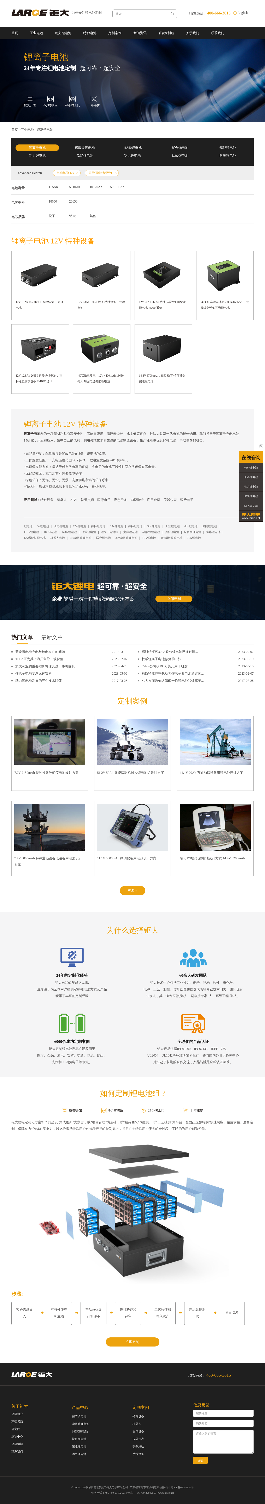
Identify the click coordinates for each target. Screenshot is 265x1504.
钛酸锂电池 (180, 155)
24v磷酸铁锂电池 (80, 537)
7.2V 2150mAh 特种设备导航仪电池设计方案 (46, 772)
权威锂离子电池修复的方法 (161, 659)
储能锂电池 (227, 147)
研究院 (15, 1429)
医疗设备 (138, 1431)
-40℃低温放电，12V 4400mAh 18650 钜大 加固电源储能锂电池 (100, 378)
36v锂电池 (153, 526)
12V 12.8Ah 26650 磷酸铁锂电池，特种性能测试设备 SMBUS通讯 (39, 378)
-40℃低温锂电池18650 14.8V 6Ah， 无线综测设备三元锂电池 (225, 305)
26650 (73, 201)
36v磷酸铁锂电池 (126, 537)
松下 (52, 216)
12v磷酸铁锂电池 (35, 537)
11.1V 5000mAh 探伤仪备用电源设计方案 (127, 858)
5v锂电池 (43, 526)
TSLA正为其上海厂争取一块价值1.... (41, 659)
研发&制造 (166, 33)
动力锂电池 (63, 33)
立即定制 (132, 1342)
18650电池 (50, 532)
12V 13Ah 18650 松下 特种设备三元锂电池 (101, 305)
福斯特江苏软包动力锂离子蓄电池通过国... (173, 673)
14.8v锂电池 (69, 532)
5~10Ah (74, 187)
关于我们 (192, 33)
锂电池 (28, 526)
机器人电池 (57, 537)
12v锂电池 (79, 526)
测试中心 (17, 1436)
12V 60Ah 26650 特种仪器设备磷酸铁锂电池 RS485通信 (162, 305)
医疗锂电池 (103, 537)
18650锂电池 (132, 147)
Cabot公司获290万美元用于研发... (166, 666)
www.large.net (166, 1492)
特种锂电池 (98, 526)
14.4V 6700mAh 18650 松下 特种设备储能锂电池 (162, 378)
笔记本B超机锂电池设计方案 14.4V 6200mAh (212, 858)
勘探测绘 (138, 1446)
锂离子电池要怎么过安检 (33, 673)
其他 (93, 216)
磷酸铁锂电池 (85, 147)
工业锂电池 (172, 526)
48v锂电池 (191, 526)
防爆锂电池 (227, 155)
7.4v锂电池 (194, 537)
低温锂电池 (85, 155)
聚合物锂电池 (192, 532)
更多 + (132, 890)
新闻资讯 (140, 33)
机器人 (136, 1423)
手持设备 (138, 1454)
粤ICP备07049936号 (182, 1487)
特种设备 (138, 1416)
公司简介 (17, 1414)
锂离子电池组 (109, 532)
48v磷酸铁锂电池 (171, 537)
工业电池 (36, 33)
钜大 (72, 216)
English (244, 12)
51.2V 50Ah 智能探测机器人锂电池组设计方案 (130, 772)
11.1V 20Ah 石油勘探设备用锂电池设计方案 (211, 772)
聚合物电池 (180, 147)
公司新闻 (17, 1444)
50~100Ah (117, 187)
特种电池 (89, 33)
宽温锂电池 (132, 155)
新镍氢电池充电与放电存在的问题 (40, 652)
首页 (14, 33)
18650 (53, 201)
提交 (200, 1460)
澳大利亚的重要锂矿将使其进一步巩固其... (46, 666)
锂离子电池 (45, 129)
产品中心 (80, 1407)
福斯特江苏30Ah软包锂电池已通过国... (170, 652)
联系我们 (217, 33)
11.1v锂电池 (31, 532)
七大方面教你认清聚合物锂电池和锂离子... (173, 680)
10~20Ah (96, 187)
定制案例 (115, 33)
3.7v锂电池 (149, 537)
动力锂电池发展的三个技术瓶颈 (38, 680)
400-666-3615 (251, 505)
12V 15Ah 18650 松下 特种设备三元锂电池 (39, 305)
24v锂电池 (116, 526)
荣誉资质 (17, 1421)
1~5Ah (53, 187)
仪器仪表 (138, 1439)
